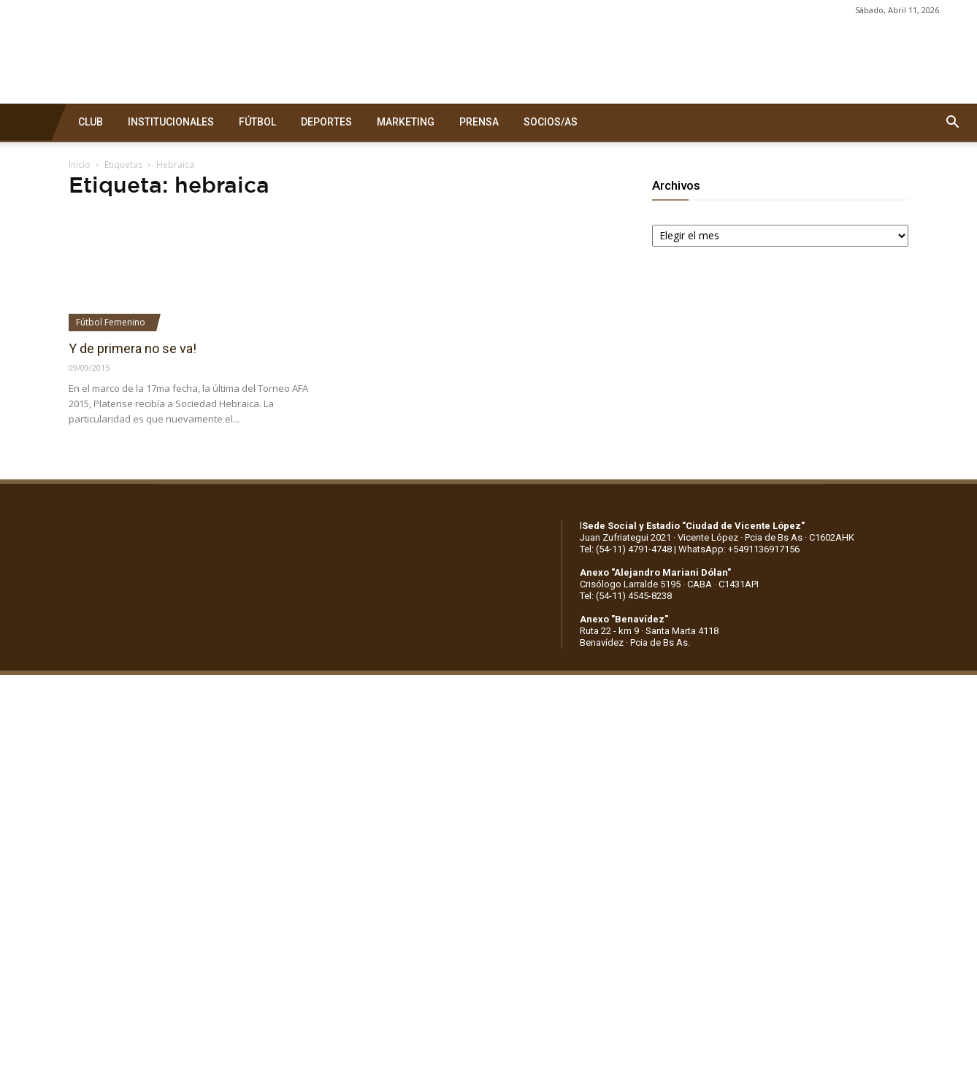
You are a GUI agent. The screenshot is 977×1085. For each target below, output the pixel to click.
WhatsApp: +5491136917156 (739, 549)
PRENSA (479, 122)
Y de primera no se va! (132, 348)
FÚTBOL (257, 122)
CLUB (90, 122)
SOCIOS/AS (551, 122)
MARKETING (405, 122)
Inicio (80, 164)
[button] (952, 122)
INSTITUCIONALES (171, 122)
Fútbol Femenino (110, 322)
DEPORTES (326, 122)
